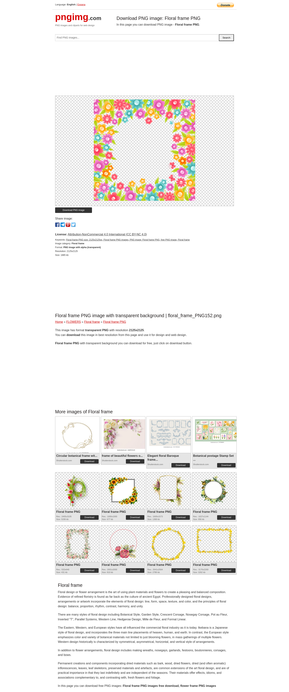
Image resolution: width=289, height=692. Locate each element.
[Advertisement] (144, 70)
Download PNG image (74, 210)
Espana (81, 4)
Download (89, 461)
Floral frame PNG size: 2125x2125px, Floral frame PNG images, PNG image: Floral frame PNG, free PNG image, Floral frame (128, 240)
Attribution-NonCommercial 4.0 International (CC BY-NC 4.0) (107, 234)
